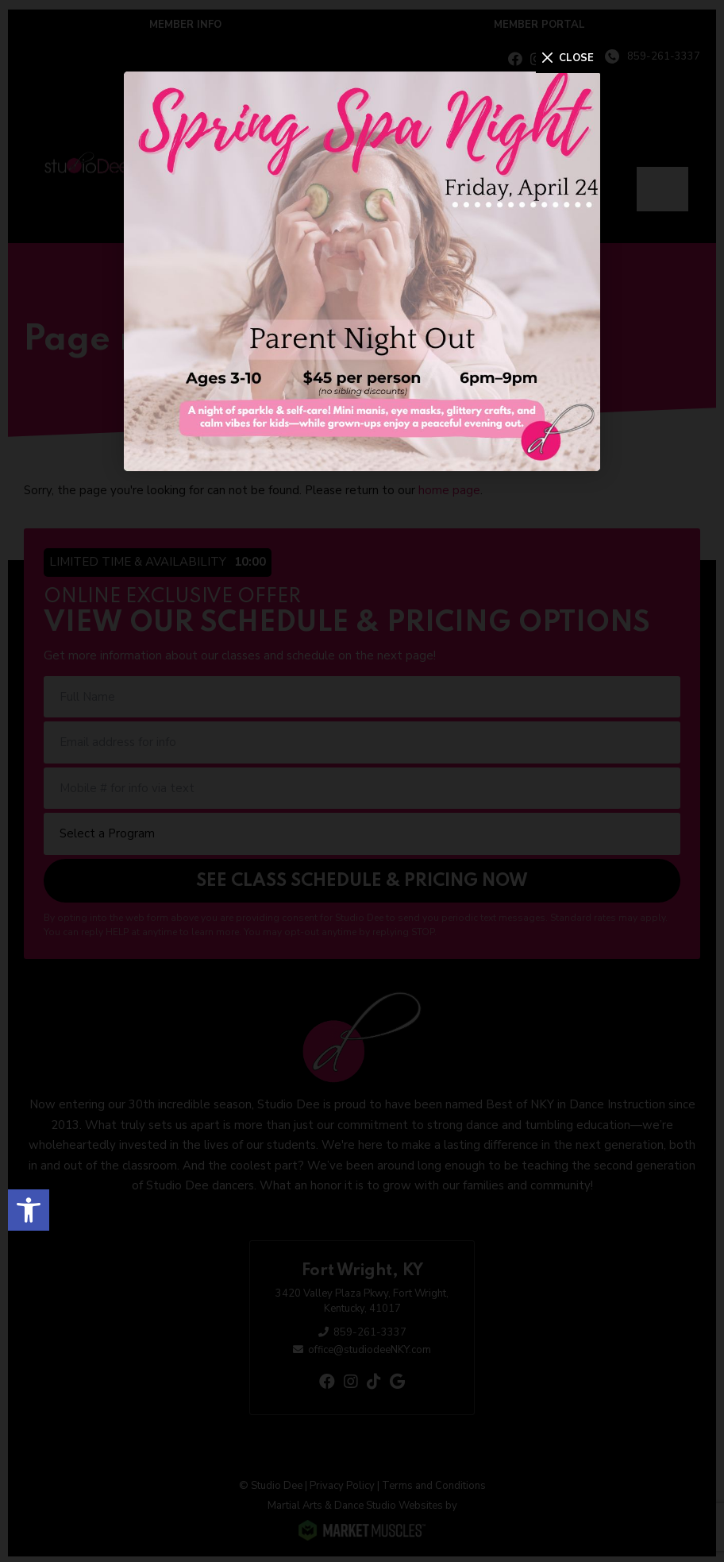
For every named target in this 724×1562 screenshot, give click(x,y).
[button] (28, 1207)
